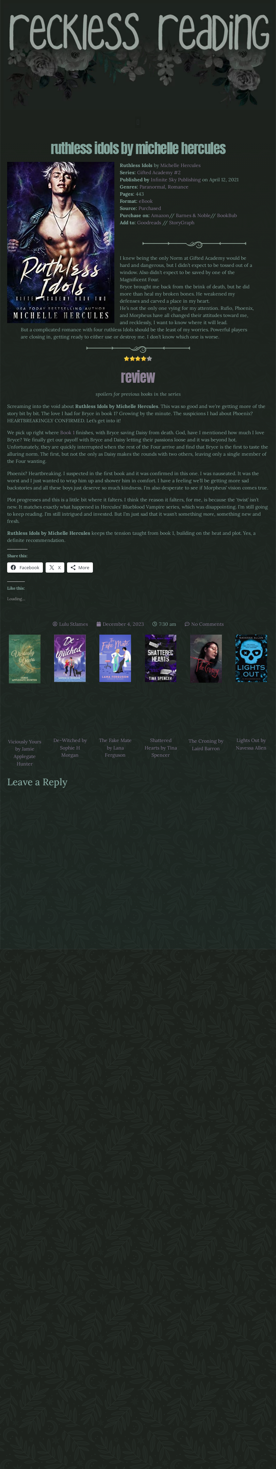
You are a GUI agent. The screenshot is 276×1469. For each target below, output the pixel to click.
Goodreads (149, 222)
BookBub (227, 215)
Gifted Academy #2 (159, 172)
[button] (138, 122)
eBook (146, 201)
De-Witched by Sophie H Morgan (70, 747)
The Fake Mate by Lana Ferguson (115, 747)
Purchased (150, 208)
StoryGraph (181, 222)
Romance (178, 187)
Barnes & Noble (193, 215)
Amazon (160, 215)
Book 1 (67, 432)
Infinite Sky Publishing (176, 180)
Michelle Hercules (180, 165)
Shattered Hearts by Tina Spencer (161, 747)
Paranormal (152, 187)
